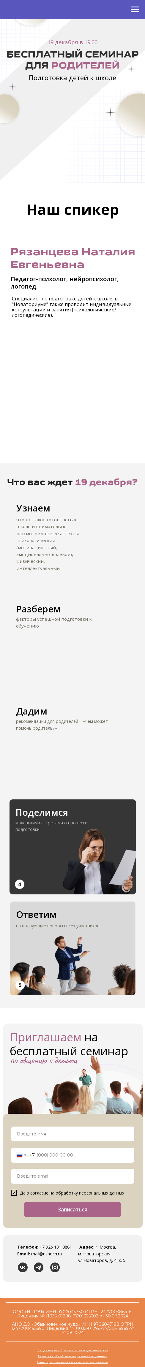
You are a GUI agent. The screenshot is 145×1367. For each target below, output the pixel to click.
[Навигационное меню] (135, 9)
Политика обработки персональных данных (72, 1356)
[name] (72, 1134)
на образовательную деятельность (81, 1350)
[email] (72, 1176)
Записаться (72, 1209)
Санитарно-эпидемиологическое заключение (72, 1362)
